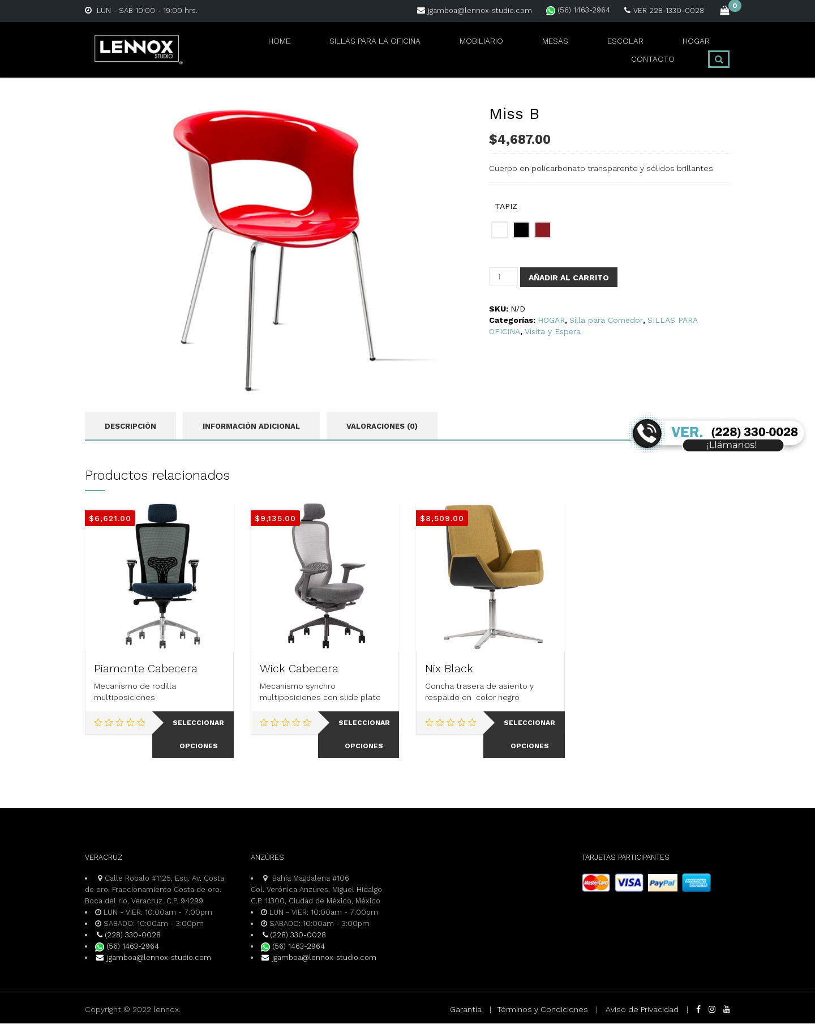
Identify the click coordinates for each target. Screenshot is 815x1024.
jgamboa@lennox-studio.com (474, 10)
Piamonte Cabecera (146, 669)
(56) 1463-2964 (578, 10)
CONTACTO (659, 49)
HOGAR (598, 49)
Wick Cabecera (299, 669)
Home (221, 49)
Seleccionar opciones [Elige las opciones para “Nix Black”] (529, 734)
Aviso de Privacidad (642, 1009)
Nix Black (449, 669)
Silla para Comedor (606, 320)
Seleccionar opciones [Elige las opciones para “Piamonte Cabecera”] (198, 734)
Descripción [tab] (130, 426)
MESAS (481, 49)
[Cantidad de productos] (503, 276)
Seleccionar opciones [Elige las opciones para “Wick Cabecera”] (364, 734)
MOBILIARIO (417, 49)
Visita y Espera (553, 331)
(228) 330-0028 (128, 935)
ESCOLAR (539, 49)
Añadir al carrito (569, 277)
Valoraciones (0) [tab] (382, 426)
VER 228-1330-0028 (664, 10)
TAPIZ (506, 206)
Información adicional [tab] (251, 426)
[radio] (499, 229)
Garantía (466, 1009)
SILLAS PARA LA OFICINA (313, 49)
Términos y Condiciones (542, 1009)
